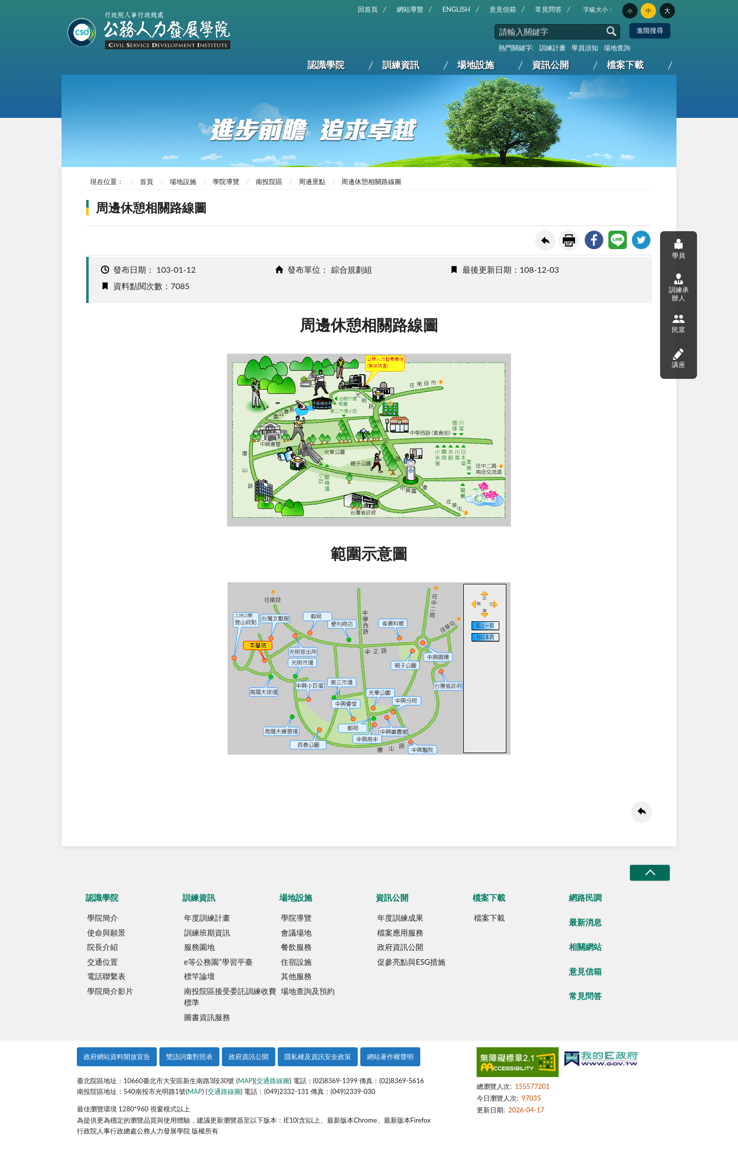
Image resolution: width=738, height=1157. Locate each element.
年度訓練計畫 (207, 917)
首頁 (146, 181)
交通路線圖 (273, 1081)
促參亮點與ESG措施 (411, 961)
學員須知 (584, 48)
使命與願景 (106, 932)
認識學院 (326, 64)
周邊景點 (312, 181)
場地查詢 (617, 48)
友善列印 (569, 240)
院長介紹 (102, 946)
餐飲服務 (296, 946)
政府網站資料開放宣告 (117, 1056)
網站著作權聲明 (390, 1056)
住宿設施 (296, 961)
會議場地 (296, 932)
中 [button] (648, 11)
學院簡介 (102, 917)
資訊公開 (550, 64)
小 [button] (629, 11)
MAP (245, 1081)
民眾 (678, 323)
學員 (678, 248)
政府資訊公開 (400, 946)
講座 (678, 358)
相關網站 (585, 946)
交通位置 (102, 961)
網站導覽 (410, 9)
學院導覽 (226, 181)
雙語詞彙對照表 (189, 1056)
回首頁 (368, 9)
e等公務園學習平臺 (218, 961)
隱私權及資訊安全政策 (317, 1056)
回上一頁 (545, 240)
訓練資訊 (400, 64)
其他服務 (296, 976)
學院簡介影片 (110, 991)
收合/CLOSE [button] (650, 873)
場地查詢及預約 (308, 991)
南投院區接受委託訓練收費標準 (230, 996)
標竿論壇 (199, 976)
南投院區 (269, 181)
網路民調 (585, 897)
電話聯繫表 (106, 976)
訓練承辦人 (679, 287)
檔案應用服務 (400, 932)
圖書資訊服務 (207, 1017)
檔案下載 (625, 64)
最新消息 (585, 922)
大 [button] (667, 10)
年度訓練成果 (400, 917)
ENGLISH (456, 9)
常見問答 (548, 9)
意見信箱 (502, 9)
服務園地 (199, 946)
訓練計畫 (552, 48)
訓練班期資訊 (207, 932)
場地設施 (475, 64)
